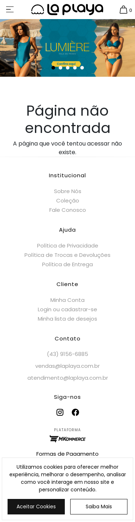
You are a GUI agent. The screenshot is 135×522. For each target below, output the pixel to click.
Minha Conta (67, 300)
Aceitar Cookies (36, 506)
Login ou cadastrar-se (67, 309)
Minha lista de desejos (67, 318)
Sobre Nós (67, 191)
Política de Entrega (67, 264)
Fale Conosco (67, 210)
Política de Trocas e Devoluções (67, 255)
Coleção (67, 200)
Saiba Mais (99, 506)
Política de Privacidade (67, 245)
